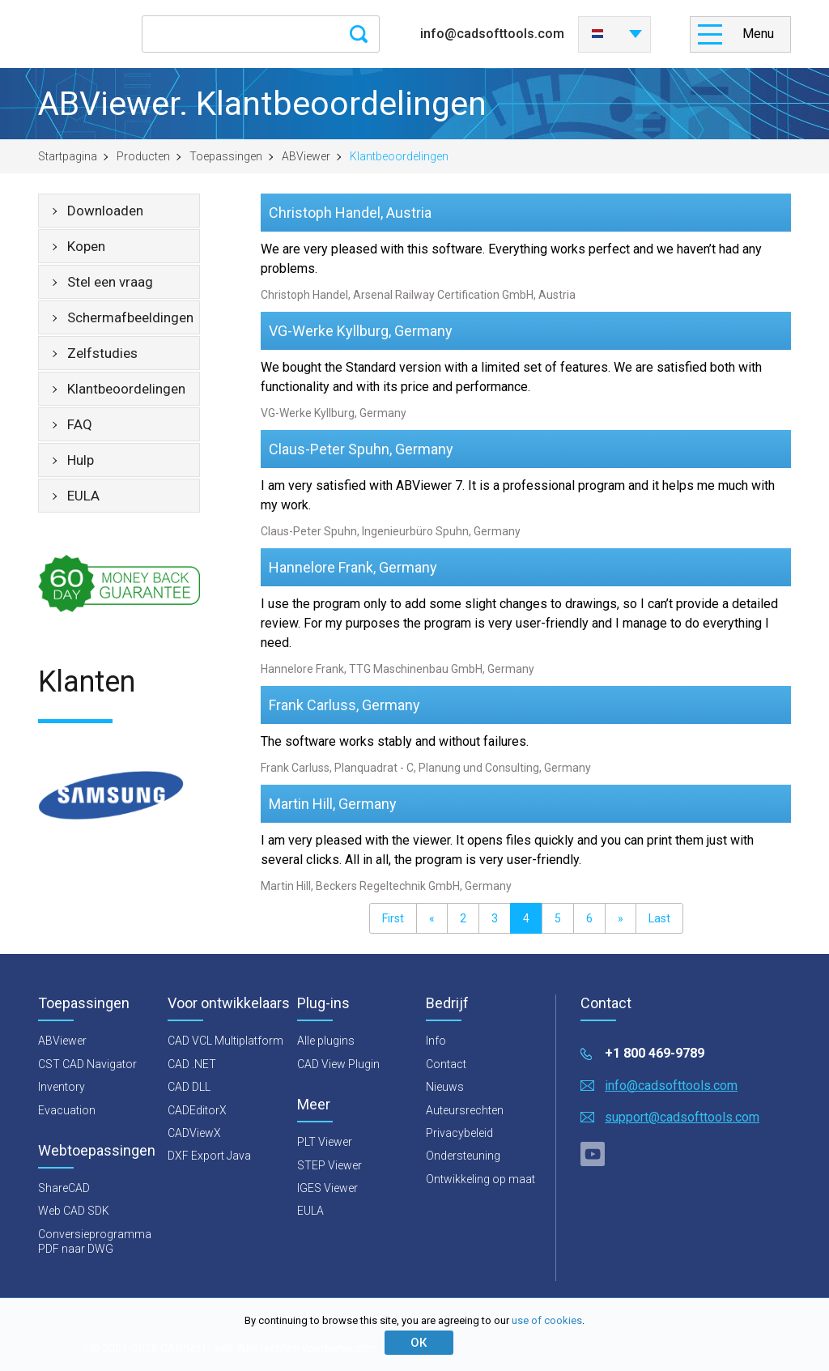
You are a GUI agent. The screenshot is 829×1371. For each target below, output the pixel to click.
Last (659, 918)
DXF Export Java (209, 1155)
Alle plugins (326, 1040)
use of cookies (547, 1320)
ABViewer (306, 156)
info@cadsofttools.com (492, 33)
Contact (446, 1064)
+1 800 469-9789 (654, 1053)
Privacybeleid (459, 1132)
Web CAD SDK (73, 1210)
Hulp (80, 460)
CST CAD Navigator (87, 1064)
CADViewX (194, 1132)
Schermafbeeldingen (130, 317)
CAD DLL (189, 1086)
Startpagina (67, 156)
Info (436, 1040)
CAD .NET (192, 1064)
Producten (143, 156)
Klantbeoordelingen (126, 389)
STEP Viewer (329, 1165)
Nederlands (597, 34)
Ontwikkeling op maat (480, 1179)
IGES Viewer (327, 1188)
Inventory (61, 1086)
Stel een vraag (110, 282)
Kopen (86, 246)
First (393, 918)
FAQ (79, 424)
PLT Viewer (324, 1141)
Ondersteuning (463, 1155)
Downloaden (105, 210)
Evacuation (67, 1110)
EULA (83, 496)
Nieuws (445, 1086)
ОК (418, 1342)
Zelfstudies (102, 353)
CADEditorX (197, 1110)
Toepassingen (225, 156)
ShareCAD (64, 1188)
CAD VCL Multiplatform (225, 1040)
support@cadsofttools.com (682, 1117)
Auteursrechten (465, 1110)
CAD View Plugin (338, 1064)
